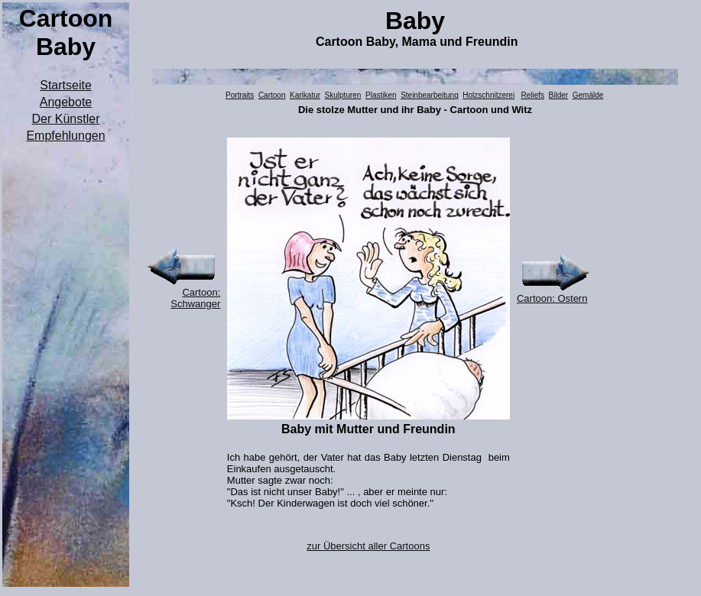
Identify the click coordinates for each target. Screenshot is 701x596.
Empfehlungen (65, 135)
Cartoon (272, 95)
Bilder (559, 95)
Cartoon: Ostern (552, 298)
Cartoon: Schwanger (195, 298)
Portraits (240, 95)
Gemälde (588, 95)
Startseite (66, 85)
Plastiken (381, 95)
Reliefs (532, 95)
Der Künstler (66, 118)
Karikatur (305, 95)
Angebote (66, 102)
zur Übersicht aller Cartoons (368, 546)
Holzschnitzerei (488, 95)
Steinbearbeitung (430, 95)
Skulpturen (343, 95)
